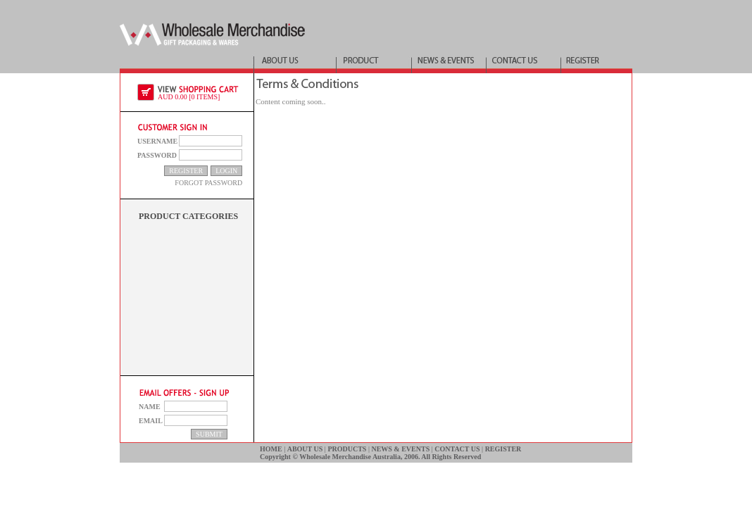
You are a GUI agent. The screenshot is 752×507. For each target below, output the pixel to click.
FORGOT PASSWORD (208, 183)
